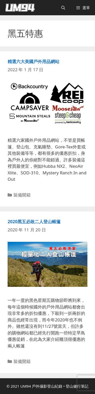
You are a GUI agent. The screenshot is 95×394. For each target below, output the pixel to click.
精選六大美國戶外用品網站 (33, 61)
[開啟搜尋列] (63, 7)
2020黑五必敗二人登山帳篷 (34, 221)
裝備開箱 (22, 195)
